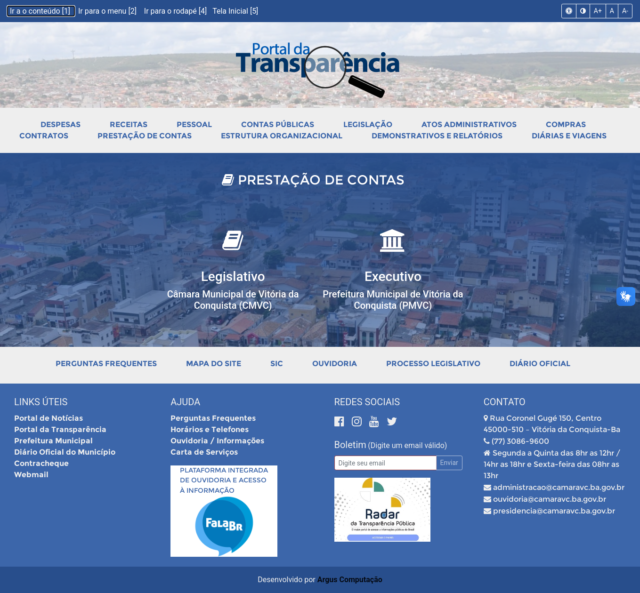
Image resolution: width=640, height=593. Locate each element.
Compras (566, 124)
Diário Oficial (540, 363)
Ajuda (185, 402)
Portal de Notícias (48, 418)
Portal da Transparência (60, 429)
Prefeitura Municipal (53, 440)
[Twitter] (392, 421)
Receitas (128, 124)
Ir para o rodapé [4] (176, 11)
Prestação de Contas (144, 135)
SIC (276, 363)
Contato (505, 402)
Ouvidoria (334, 363)
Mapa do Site (213, 363)
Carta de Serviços (204, 452)
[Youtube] (375, 421)
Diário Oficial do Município (64, 452)
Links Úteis (40, 402)
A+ (598, 11)
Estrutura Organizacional (281, 135)
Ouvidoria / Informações (217, 440)
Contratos (43, 135)
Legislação (367, 124)
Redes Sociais (367, 402)
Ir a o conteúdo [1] (41, 11)
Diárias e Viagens (569, 135)
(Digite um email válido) (407, 445)
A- (625, 11)
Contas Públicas (277, 124)
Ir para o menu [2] (108, 11)
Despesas (61, 124)
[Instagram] (358, 421)
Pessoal (194, 124)
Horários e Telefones (209, 429)
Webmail (31, 474)
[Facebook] (340, 421)
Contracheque (41, 463)
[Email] (385, 463)
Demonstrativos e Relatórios (437, 135)
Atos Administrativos (469, 124)
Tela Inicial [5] (235, 11)
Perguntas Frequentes (106, 363)
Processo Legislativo (433, 363)
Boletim (350, 444)
